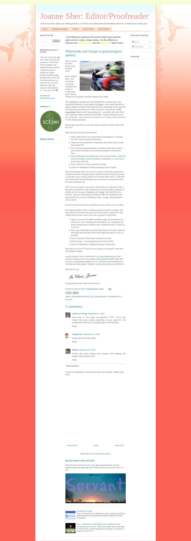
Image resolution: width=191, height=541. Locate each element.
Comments (137, 47)
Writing (75, 29)
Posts (135, 42)
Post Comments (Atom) (101, 454)
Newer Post (72, 445)
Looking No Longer (84, 511)
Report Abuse (47, 139)
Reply (74, 326)
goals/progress (101, 296)
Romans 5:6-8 (50, 90)
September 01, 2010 (96, 314)
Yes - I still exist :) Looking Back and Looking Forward (98, 524)
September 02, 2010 (87, 350)
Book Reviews (104, 29)
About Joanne (88, 29)
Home (45, 29)
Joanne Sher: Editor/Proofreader (94, 16)
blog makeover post (108, 256)
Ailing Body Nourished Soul (83, 296)
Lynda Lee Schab (79, 314)
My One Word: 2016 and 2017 (80, 460)
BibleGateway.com (47, 98)
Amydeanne (77, 334)
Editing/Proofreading (60, 29)
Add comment (72, 366)
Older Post (119, 445)
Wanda (75, 350)
